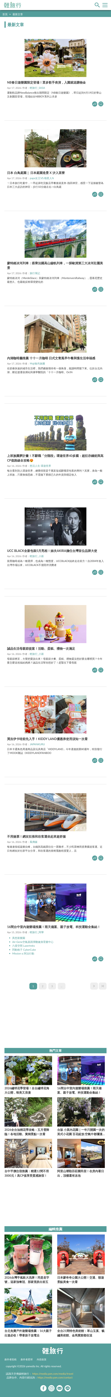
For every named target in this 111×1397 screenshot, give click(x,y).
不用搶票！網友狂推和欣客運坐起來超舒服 (36, 836)
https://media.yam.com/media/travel (52, 1373)
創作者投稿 (10, 1359)
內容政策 (41, 1359)
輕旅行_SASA (37, 87)
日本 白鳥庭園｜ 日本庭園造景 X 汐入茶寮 (36, 173)
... (62, 986)
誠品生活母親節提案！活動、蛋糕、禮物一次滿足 (41, 648)
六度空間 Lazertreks (23, 945)
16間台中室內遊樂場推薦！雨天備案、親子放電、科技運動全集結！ (53, 927)
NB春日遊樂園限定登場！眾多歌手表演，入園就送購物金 (46, 82)
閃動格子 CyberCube (24, 949)
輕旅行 (12, 5)
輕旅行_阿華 (37, 932)
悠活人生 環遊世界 (40, 465)
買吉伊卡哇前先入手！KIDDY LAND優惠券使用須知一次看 (47, 739)
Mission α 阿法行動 (23, 953)
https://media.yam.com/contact (55, 1377)
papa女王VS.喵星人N (42, 178)
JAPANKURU (37, 744)
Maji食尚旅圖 (37, 363)
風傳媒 (33, 841)
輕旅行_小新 (37, 556)
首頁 (5, 14)
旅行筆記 (35, 273)
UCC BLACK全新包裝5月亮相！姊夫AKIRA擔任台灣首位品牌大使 (52, 551)
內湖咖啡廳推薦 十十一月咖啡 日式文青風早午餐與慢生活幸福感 (51, 358)
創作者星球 (27, 1359)
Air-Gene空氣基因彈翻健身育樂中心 (32, 941)
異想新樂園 (18, 937)
